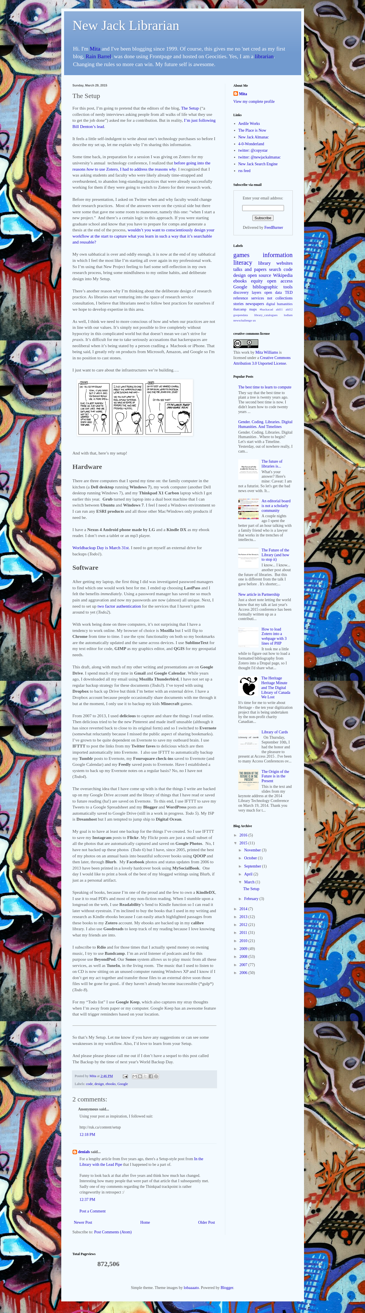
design (99, 1084)
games (241, 254)
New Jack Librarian (126, 25)
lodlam (288, 315)
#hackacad (266, 309)
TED (288, 292)
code (89, 1084)
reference (240, 298)
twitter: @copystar (253, 150)
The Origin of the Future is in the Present (275, 776)
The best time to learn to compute (264, 387)
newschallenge (242, 320)
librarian (264, 56)
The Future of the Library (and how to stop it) (275, 555)
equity (257, 281)
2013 (243, 917)
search (275, 269)
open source (259, 275)
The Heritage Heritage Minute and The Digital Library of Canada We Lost (275, 687)
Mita (95, 49)
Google (122, 1084)
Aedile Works (249, 123)
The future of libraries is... (272, 463)
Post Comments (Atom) (113, 1232)
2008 (243, 957)
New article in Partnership (259, 594)
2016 (243, 835)
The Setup (190, 108)
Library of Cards (275, 732)
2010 (243, 941)
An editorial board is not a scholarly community (276, 506)
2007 (243, 965)
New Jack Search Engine (258, 164)
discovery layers (247, 292)
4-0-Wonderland (251, 144)
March (249, 882)
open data (273, 292)
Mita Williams (266, 352)
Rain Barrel (98, 56)
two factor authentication (119, 606)
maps (253, 309)
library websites (275, 263)
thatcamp (239, 309)
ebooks (111, 1084)
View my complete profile (254, 101)
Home (145, 1222)
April (248, 874)
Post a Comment (93, 1211)
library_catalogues (265, 315)
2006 (243, 973)
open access (279, 281)
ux (254, 320)
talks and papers (250, 269)
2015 (243, 843)
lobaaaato (191, 1288)
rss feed (244, 171)
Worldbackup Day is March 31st (101, 547)
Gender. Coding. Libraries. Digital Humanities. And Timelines (265, 424)
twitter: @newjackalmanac (259, 157)
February (251, 899)
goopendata (240, 315)
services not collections (272, 298)
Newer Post (83, 1222)
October (251, 858)
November (253, 850)
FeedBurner (274, 227)
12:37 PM (87, 1199)
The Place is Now (252, 130)
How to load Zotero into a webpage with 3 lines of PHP (274, 636)
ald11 (279, 309)
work (245, 352)
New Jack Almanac (253, 137)
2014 (243, 909)
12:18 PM (87, 1134)
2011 (243, 933)
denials (84, 1152)
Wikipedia (282, 275)
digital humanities (279, 304)
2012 (243, 925)
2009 (243, 949)
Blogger (226, 1288)
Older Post (206, 1222)
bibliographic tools (272, 287)
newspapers (255, 304)
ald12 (289, 309)
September (253, 866)
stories (238, 304)
